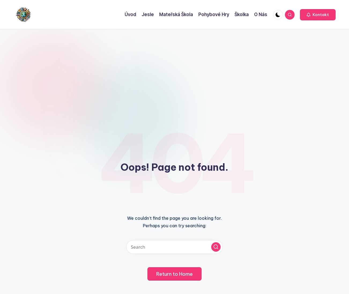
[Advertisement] (174, 69)
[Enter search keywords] (174, 247)
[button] (318, 14)
